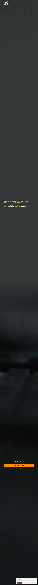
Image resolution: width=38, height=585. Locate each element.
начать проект (19, 465)
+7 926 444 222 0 (19, 461)
